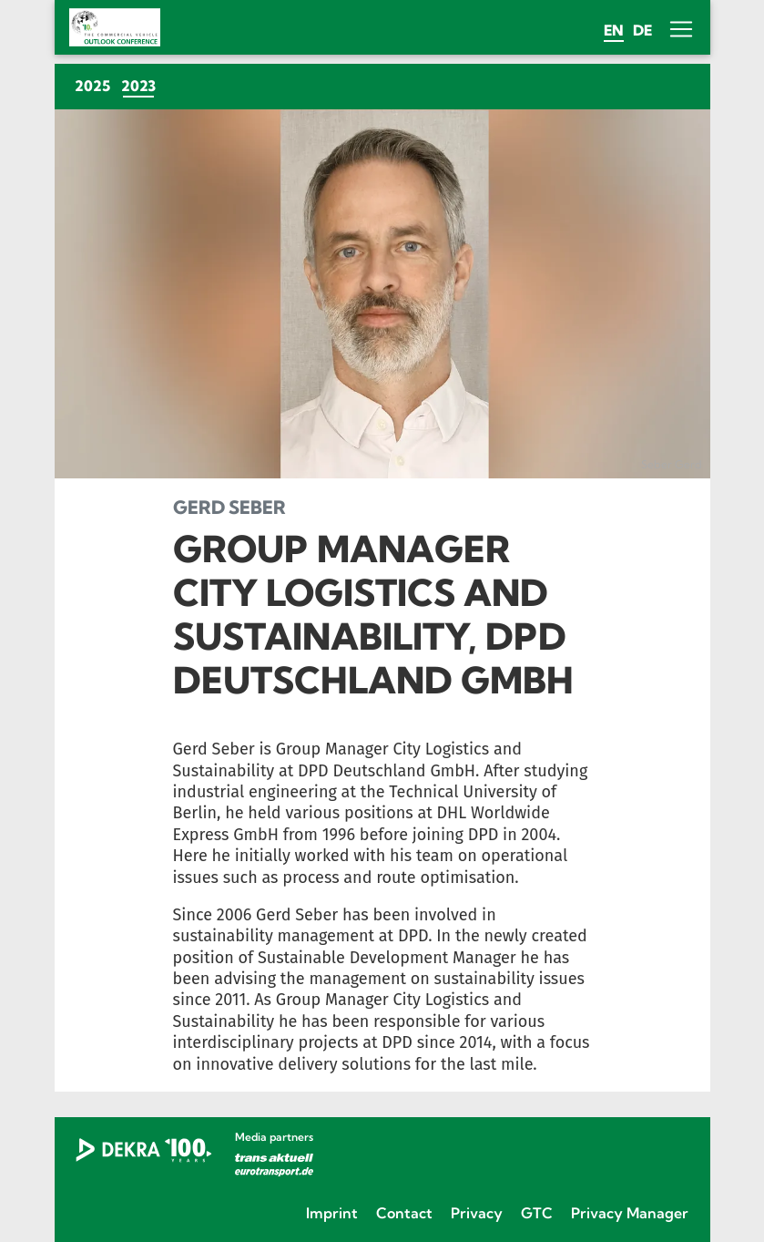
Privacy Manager (629, 1213)
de (642, 30)
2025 (92, 86)
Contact (404, 1213)
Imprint (332, 1213)
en (614, 30)
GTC (537, 1213)
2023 (141, 85)
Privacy (477, 1213)
